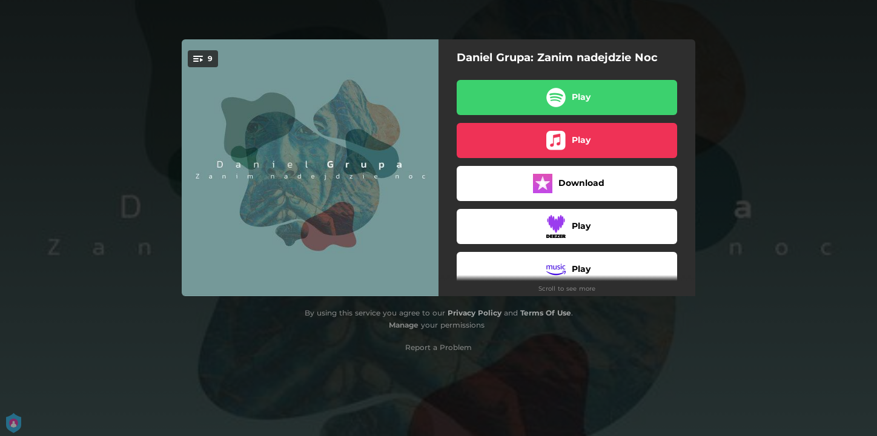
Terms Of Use (545, 312)
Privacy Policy (474, 312)
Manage (404, 324)
